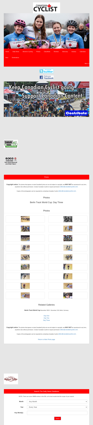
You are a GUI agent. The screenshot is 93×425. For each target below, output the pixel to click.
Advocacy (65, 51)
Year (21, 407)
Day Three (46, 320)
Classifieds (47, 51)
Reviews (56, 51)
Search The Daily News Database (46, 391)
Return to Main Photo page (46, 339)
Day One (46, 316)
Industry (74, 51)
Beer (7, 57)
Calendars (83, 51)
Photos (38, 51)
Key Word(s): (19, 413)
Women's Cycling (28, 51)
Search (58, 418)
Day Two (46, 318)
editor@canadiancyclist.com (69, 187)
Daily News (16, 51)
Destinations (15, 57)
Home (7, 51)
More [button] (87, 63)
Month (21, 401)
